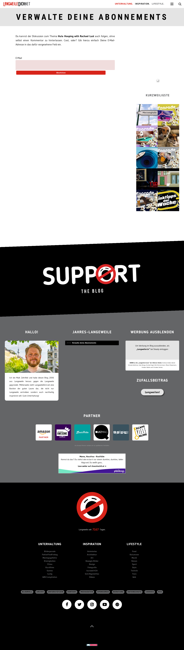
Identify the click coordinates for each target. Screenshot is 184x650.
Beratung (118, 592)
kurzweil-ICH (92, 570)
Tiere (134, 574)
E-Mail (19, 58)
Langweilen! (152, 392)
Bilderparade (49, 551)
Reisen (134, 561)
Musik (134, 557)
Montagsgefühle (50, 557)
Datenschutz (134, 592)
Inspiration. (142, 4)
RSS (160, 592)
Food (134, 551)
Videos (92, 577)
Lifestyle (134, 544)
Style (134, 567)
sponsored (103, 592)
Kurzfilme (49, 567)
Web (134, 577)
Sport (134, 564)
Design (92, 564)
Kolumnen (134, 554)
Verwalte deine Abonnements (92, 17)
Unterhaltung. (124, 4)
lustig (49, 574)
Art (92, 557)
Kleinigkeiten (50, 561)
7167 (96, 529)
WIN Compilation (49, 577)
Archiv (40, 592)
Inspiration (92, 544)
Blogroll (27, 592)
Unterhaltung (49, 544)
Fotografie (92, 567)
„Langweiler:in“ (143, 349)
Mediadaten (87, 592)
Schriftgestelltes (92, 574)
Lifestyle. (158, 4)
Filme (49, 564)
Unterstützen (55, 592)
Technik (134, 570)
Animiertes (92, 551)
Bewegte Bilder (92, 561)
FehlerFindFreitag (50, 554)
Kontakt (72, 592)
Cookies (150, 592)
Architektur (92, 554)
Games (50, 570)
